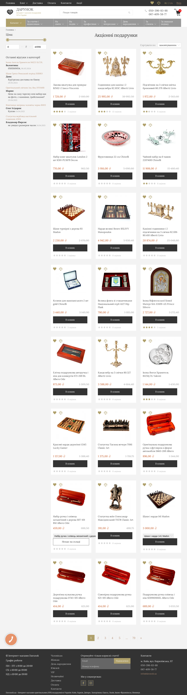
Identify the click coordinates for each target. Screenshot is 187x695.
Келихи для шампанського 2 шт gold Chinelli (70, 302)
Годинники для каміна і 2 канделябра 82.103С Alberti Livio (116, 86)
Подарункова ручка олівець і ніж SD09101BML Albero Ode (159, 595)
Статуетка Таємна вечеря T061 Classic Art (115, 445)
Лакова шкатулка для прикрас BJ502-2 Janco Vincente (70, 86)
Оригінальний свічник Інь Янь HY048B (25, 87)
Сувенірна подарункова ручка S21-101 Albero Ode (114, 595)
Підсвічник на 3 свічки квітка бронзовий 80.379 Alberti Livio (159, 86)
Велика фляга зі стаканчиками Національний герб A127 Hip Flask (115, 303)
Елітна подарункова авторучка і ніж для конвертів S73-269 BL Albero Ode (70, 375)
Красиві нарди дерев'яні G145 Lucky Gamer (69, 445)
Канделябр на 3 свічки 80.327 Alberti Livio (114, 373)
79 (133, 637)
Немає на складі (71, 541)
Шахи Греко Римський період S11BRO (24, 73)
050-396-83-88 (156, 10)
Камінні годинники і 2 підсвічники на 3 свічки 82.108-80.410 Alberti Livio (160, 231)
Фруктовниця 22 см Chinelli (113, 156)
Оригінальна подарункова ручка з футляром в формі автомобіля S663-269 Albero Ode (158, 447)
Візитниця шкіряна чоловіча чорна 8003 (26, 104)
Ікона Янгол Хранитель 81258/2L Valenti (156, 373)
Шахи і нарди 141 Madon (156, 515)
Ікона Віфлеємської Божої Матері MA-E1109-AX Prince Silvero (158, 303)
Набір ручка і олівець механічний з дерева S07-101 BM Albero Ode (69, 519)
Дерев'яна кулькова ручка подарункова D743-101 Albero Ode (69, 597)
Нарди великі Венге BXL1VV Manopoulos (113, 230)
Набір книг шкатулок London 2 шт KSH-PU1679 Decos (70, 158)
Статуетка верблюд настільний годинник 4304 (21, 117)
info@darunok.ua (149, 673)
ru (166, 3)
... (127, 637)
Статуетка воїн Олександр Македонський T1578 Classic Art (115, 517)
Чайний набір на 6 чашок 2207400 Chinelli (157, 158)
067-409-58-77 (158, 14)
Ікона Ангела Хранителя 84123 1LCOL (24, 61)
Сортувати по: (148, 44)
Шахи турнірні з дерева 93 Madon (68, 230)
